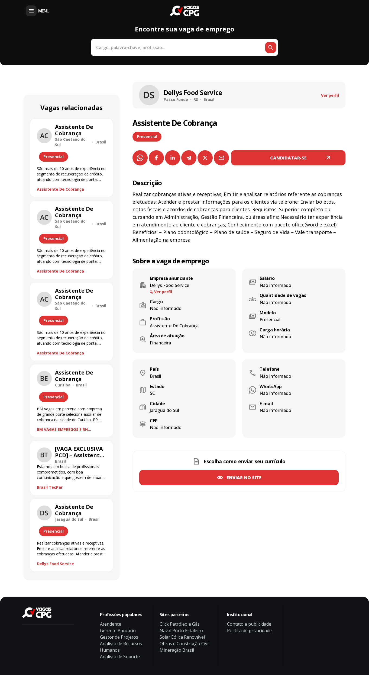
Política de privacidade (249, 631)
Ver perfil (330, 95)
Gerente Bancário (118, 631)
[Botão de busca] (270, 47)
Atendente (110, 624)
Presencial (147, 136)
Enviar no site (243, 478)
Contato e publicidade (249, 624)
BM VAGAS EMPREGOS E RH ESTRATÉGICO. (62, 429)
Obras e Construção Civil (184, 644)
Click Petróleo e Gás (180, 624)
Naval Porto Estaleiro (181, 631)
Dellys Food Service (55, 563)
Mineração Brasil (177, 650)
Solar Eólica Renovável (182, 637)
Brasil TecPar (50, 487)
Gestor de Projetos (119, 637)
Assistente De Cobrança (60, 189)
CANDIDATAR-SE (288, 158)
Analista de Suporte (120, 657)
